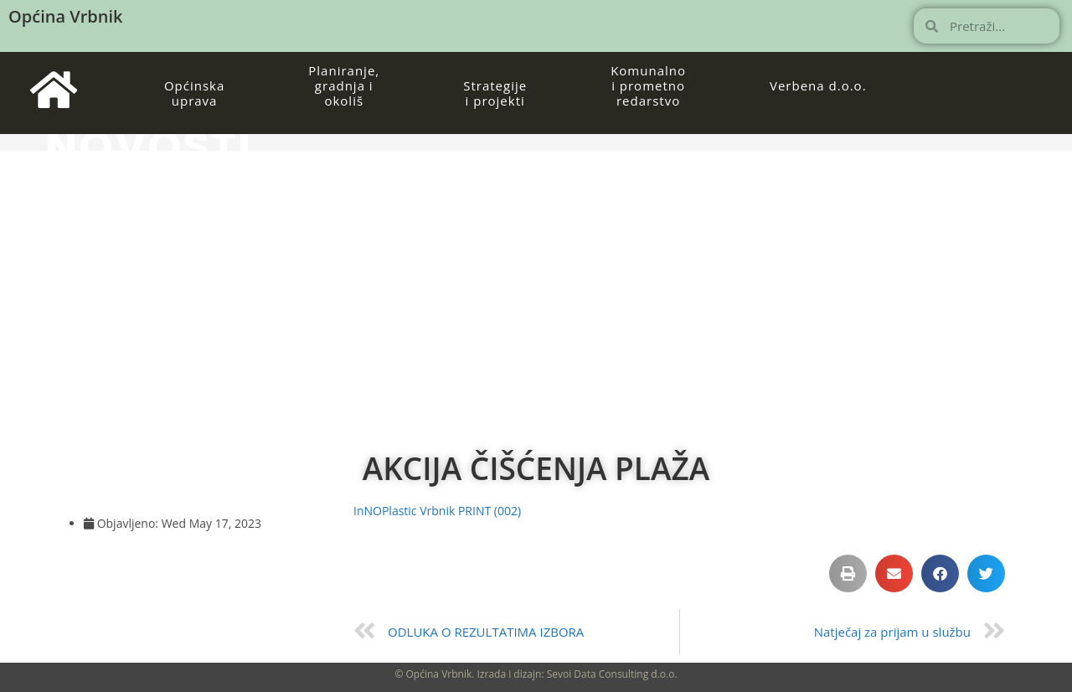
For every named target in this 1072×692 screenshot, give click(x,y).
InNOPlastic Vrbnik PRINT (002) (437, 511)
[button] (848, 573)
